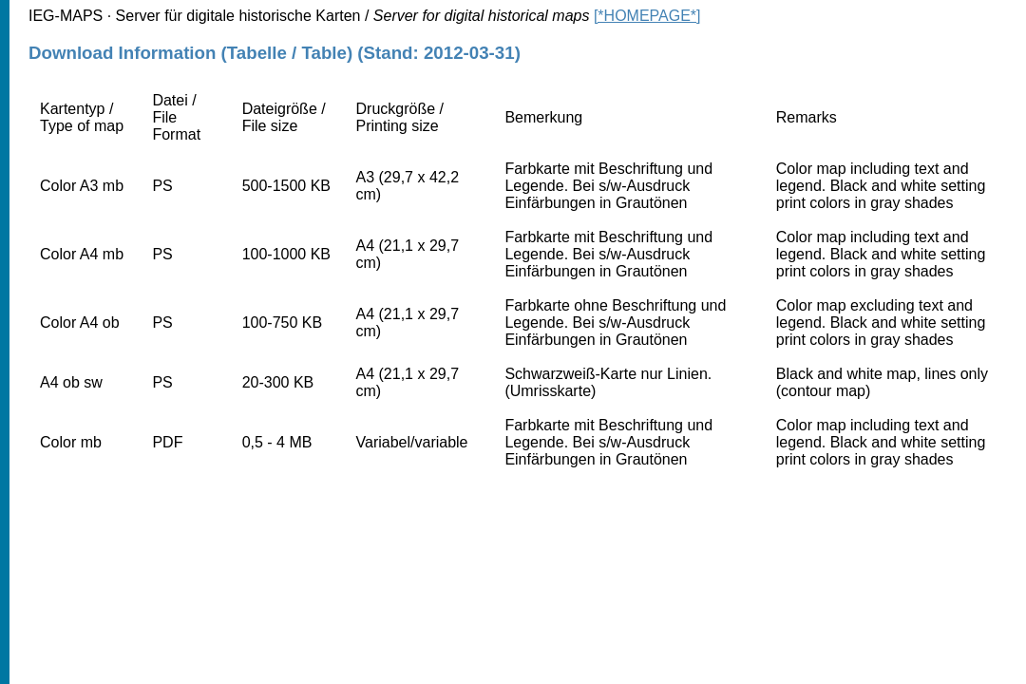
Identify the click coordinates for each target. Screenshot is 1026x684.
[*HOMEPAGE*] (647, 16)
